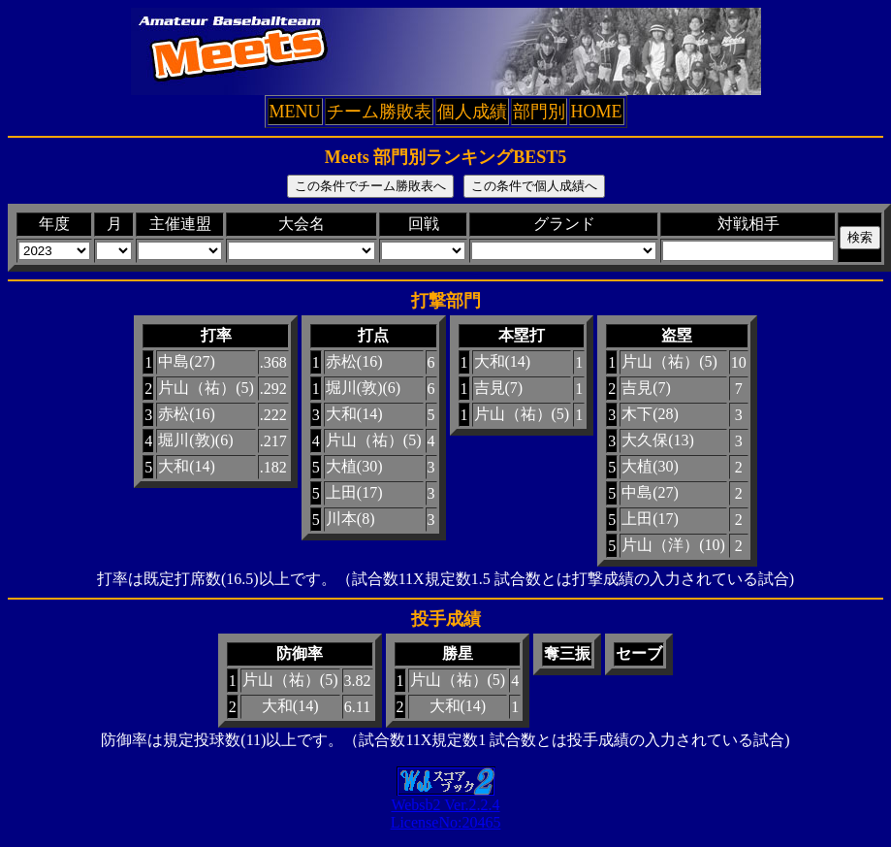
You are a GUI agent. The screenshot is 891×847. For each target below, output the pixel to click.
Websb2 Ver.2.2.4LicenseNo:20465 (446, 807)
